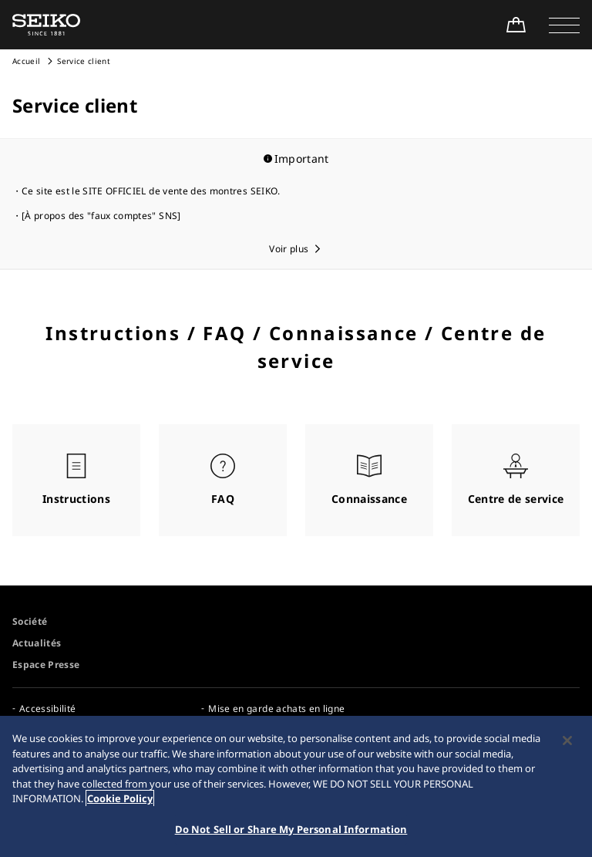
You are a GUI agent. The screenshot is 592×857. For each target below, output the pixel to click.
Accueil (26, 61)
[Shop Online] (515, 24)
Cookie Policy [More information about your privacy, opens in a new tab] (120, 801)
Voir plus (288, 248)
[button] (564, 24)
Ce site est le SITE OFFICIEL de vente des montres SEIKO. (151, 190)
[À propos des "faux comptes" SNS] (101, 215)
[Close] (567, 743)
